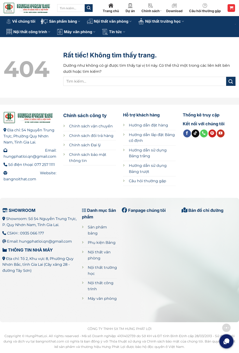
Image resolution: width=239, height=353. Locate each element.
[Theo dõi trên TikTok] (195, 133)
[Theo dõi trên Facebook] (187, 133)
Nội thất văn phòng (109, 21)
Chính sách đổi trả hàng (91, 135)
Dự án (130, 8)
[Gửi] (89, 8)
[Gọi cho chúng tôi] (204, 133)
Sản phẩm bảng (60, 21)
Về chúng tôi (20, 21)
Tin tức (113, 32)
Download (174, 8)
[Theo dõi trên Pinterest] (212, 133)
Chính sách (151, 8)
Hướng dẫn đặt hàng (148, 125)
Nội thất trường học (161, 21)
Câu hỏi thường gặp (205, 8)
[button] (231, 8)
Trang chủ (111, 8)
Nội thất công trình (28, 32)
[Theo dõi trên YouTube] (221, 133)
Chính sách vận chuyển (91, 126)
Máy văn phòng (76, 32)
